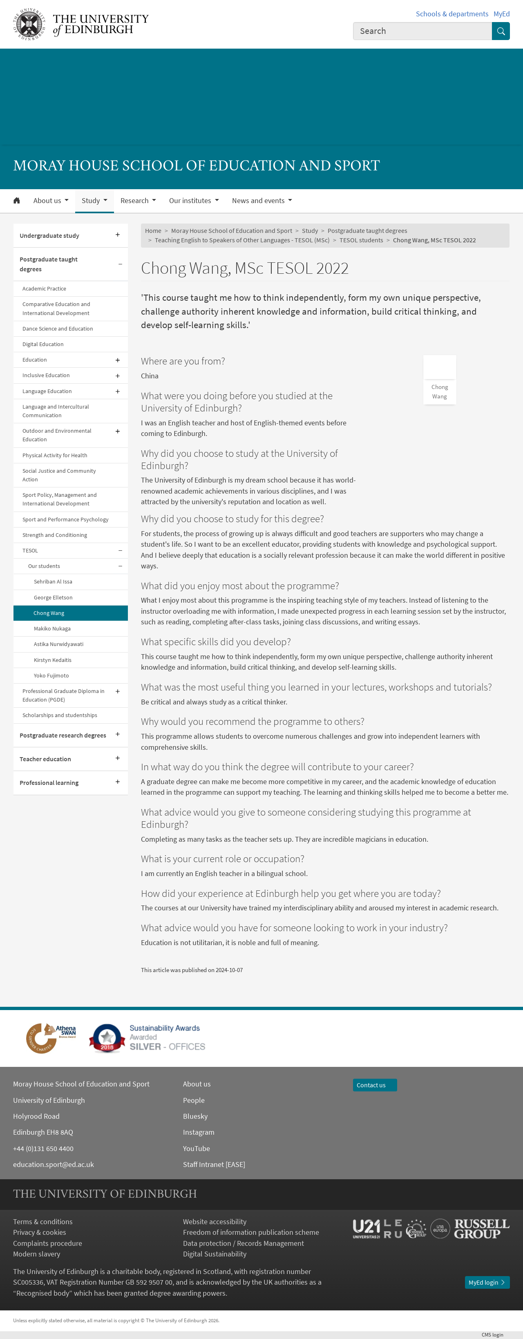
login (496, 1335)
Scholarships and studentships (59, 715)
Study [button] (91, 200)
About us (197, 1084)
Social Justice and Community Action (59, 475)
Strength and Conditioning (54, 535)
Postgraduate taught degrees (49, 264)
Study (310, 231)
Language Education (47, 391)
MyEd (502, 13)
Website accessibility (214, 1221)
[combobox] (422, 31)
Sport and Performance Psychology (65, 519)
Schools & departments (452, 13)
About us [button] (48, 200)
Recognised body (42, 1293)
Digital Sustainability (214, 1254)
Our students (44, 566)
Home (153, 231)
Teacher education (45, 759)
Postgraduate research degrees (63, 735)
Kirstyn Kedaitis (53, 660)
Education (34, 359)
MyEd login (487, 1282)
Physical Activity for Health (54, 455)
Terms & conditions (43, 1221)
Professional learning (49, 783)
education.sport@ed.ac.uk (53, 1164)
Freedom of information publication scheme (251, 1232)
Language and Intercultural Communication (55, 411)
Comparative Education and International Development (56, 308)
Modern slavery (36, 1254)
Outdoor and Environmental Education (57, 435)
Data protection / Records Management (243, 1243)
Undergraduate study (49, 235)
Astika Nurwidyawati (58, 644)
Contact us (375, 1085)
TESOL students (361, 240)
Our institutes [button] (191, 200)
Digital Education (43, 344)
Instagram (199, 1132)
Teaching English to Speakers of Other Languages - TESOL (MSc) (242, 240)
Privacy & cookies (39, 1232)
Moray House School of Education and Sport (231, 231)
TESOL (30, 550)
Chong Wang (49, 613)
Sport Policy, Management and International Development (59, 499)
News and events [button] (259, 200)
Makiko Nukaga (52, 628)
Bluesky (195, 1116)
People (194, 1100)
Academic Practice (44, 288)
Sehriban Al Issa (53, 581)
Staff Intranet (203, 1164)
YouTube (196, 1148)
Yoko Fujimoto (51, 675)
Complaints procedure (47, 1243)
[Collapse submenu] (120, 264)
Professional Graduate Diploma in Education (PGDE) (63, 695)
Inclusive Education (46, 375)
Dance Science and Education (57, 328)
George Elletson (53, 597)
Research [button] (135, 200)
